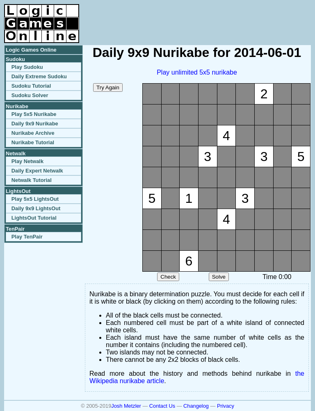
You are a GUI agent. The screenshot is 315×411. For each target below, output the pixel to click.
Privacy (225, 406)
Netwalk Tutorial (31, 180)
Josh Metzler (126, 406)
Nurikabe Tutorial (32, 142)
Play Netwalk (27, 161)
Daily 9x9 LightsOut (35, 208)
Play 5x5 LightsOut (35, 199)
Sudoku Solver (29, 95)
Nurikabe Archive (33, 133)
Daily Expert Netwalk (37, 171)
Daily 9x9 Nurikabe (34, 123)
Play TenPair (27, 237)
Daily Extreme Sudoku (39, 76)
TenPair (15, 229)
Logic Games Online (31, 50)
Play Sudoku (27, 67)
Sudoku (15, 59)
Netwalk (15, 153)
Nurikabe (17, 106)
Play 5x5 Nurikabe (34, 114)
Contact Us (162, 406)
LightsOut (18, 191)
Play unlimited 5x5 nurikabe (197, 72)
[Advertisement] (215, 16)
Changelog (196, 406)
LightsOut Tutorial (34, 218)
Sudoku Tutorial (31, 86)
